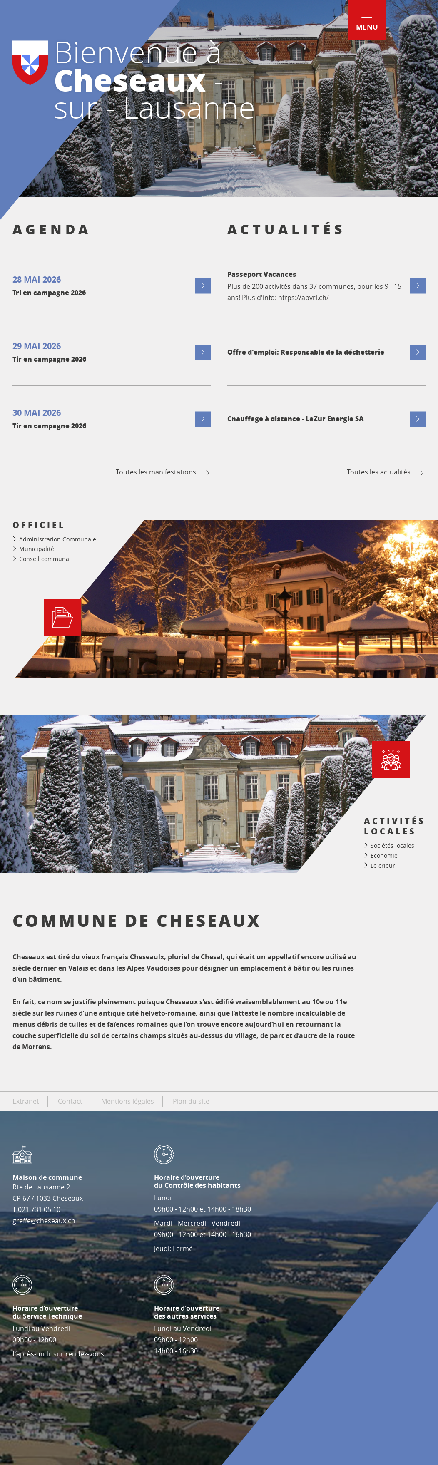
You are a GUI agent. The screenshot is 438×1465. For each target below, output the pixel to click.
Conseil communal (45, 559)
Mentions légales (127, 1101)
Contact (70, 1101)
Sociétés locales (392, 845)
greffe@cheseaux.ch (43, 1220)
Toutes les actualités (386, 472)
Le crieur (383, 865)
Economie (384, 855)
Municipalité (36, 549)
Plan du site (191, 1101)
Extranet (25, 1101)
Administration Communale (57, 539)
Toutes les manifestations (163, 472)
